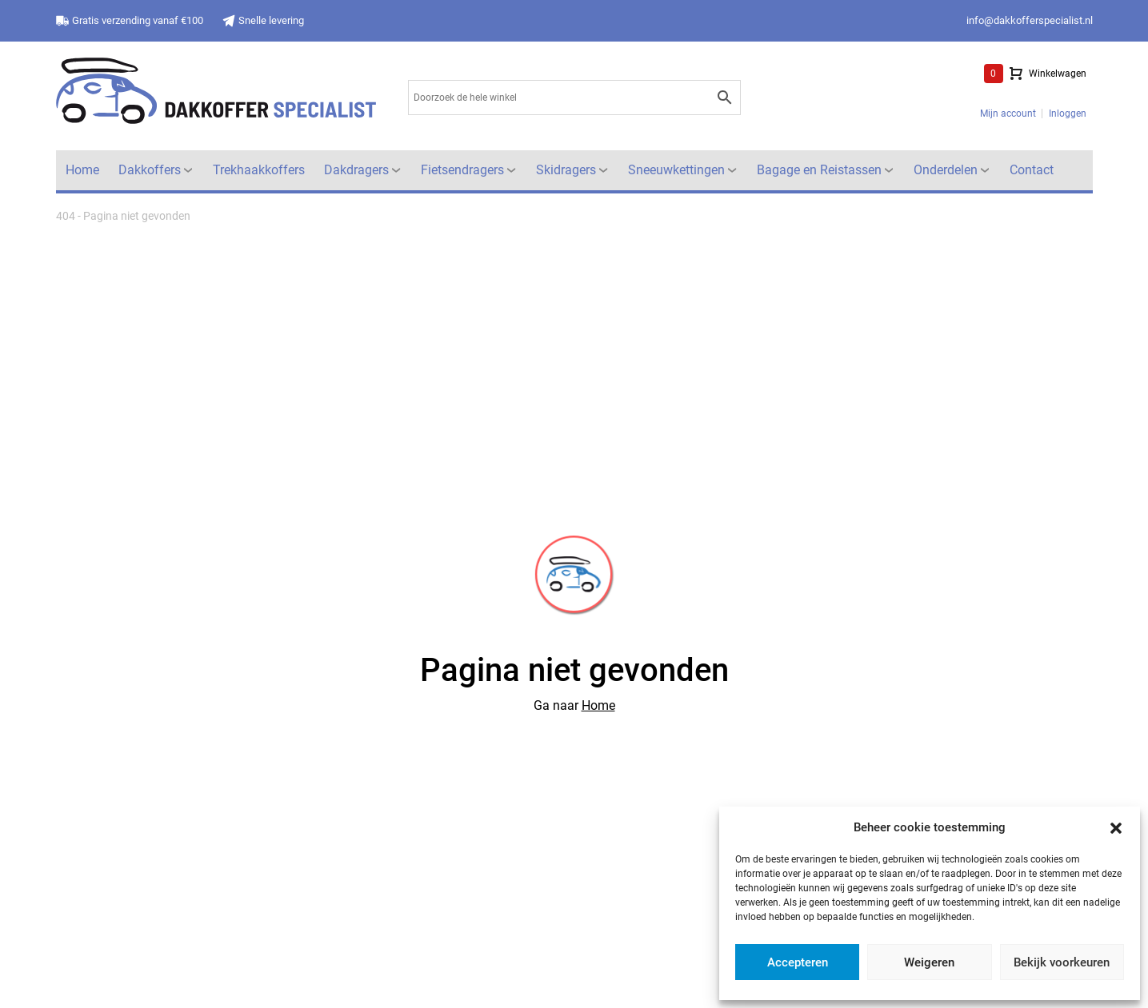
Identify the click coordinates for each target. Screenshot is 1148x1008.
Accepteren (797, 962)
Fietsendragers (462, 169)
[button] (1116, 827)
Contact (1032, 169)
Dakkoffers (149, 169)
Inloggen (1067, 113)
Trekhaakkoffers (259, 169)
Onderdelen (946, 169)
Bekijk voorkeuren (1062, 962)
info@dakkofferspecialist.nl (1029, 20)
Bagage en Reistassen (819, 169)
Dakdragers (356, 169)
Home (82, 169)
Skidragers (566, 169)
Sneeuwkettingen (676, 169)
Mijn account (1008, 113)
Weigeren (929, 962)
